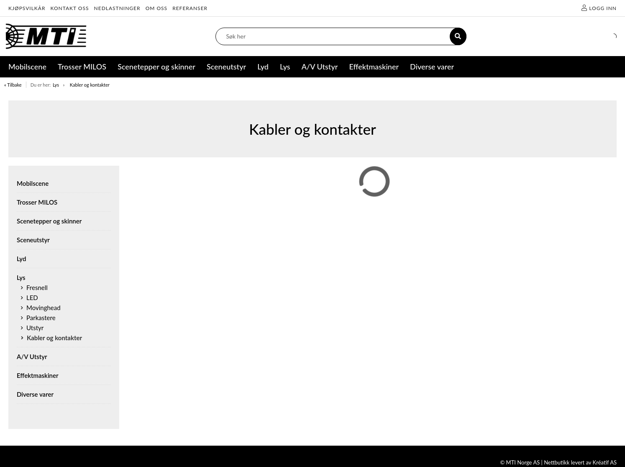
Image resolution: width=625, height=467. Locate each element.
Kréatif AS (605, 462)
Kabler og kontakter (90, 84)
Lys (56, 84)
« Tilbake (13, 84)
